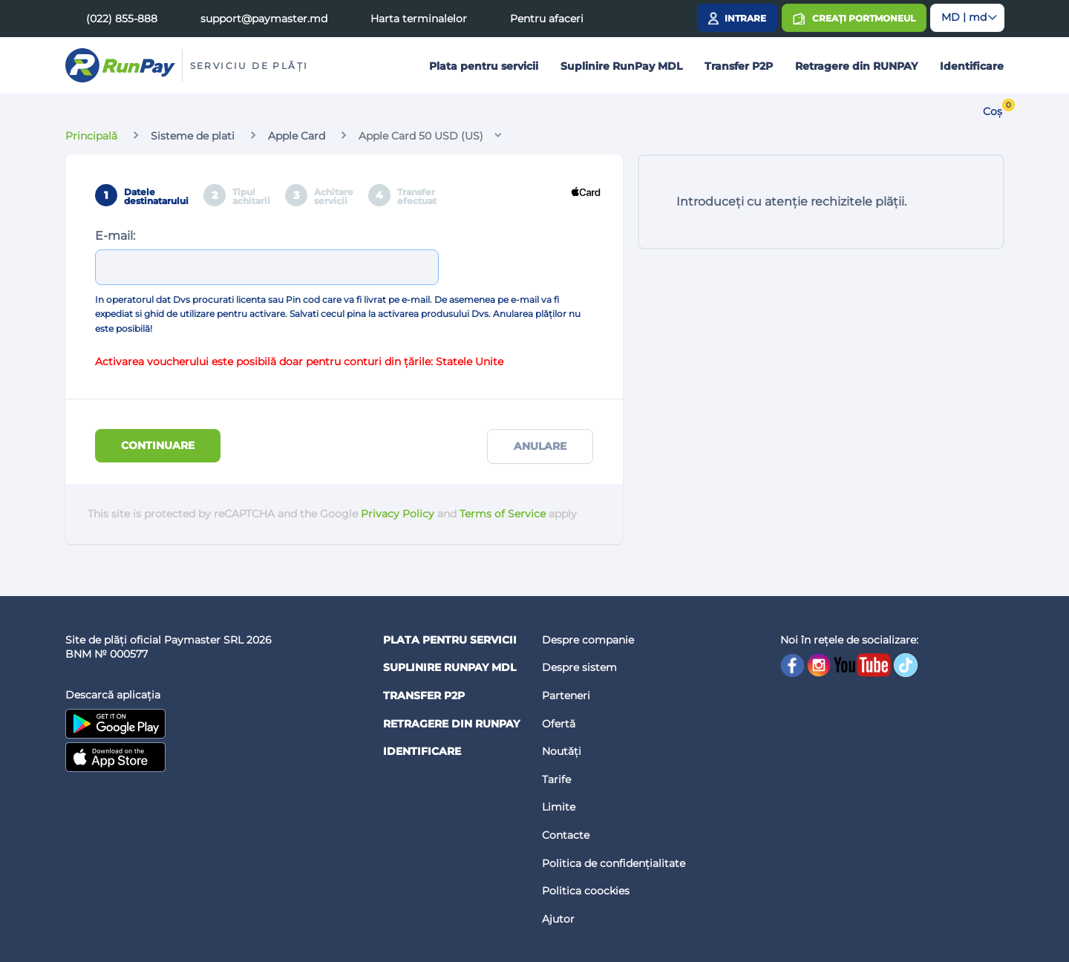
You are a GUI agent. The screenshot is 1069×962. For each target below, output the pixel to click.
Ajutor (558, 919)
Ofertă (558, 723)
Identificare (972, 66)
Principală (91, 136)
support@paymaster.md (263, 18)
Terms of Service (503, 513)
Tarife (556, 779)
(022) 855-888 (121, 18)
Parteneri (566, 695)
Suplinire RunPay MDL (621, 66)
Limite (558, 807)
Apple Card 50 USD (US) (421, 136)
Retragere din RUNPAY (856, 66)
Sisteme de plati (193, 136)
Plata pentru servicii (483, 66)
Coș (992, 111)
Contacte (565, 835)
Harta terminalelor (418, 18)
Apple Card (296, 136)
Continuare (157, 445)
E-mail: (115, 236)
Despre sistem (579, 667)
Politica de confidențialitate (613, 863)
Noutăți (561, 751)
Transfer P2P (739, 66)
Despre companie (588, 640)
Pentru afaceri (546, 18)
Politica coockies (586, 890)
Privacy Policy (397, 513)
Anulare (540, 446)
